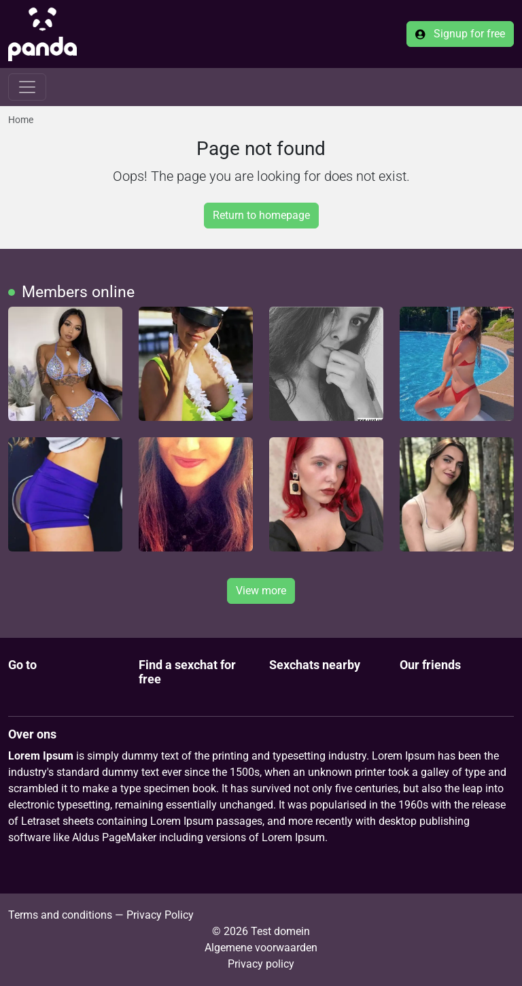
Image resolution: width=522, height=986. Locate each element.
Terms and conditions (60, 914)
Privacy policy (261, 963)
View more (261, 590)
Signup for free (460, 33)
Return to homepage (261, 215)
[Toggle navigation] (27, 87)
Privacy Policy (160, 914)
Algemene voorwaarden (261, 947)
